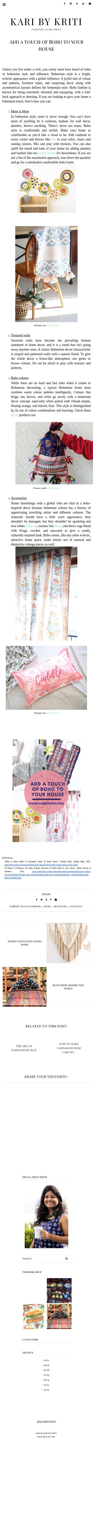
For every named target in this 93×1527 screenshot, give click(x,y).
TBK (53, 1437)
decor (14, 415)
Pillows (31, 526)
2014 (46, 1379)
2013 (46, 1384)
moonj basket (47, 153)
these (58, 526)
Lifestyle (76, 906)
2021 (46, 1360)
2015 (46, 1375)
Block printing (31, 906)
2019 (46, 1365)
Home (47, 906)
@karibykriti (46, 1421)
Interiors (60, 906)
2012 (46, 1389)
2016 (46, 1370)
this (53, 139)
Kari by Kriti (46, 21)
